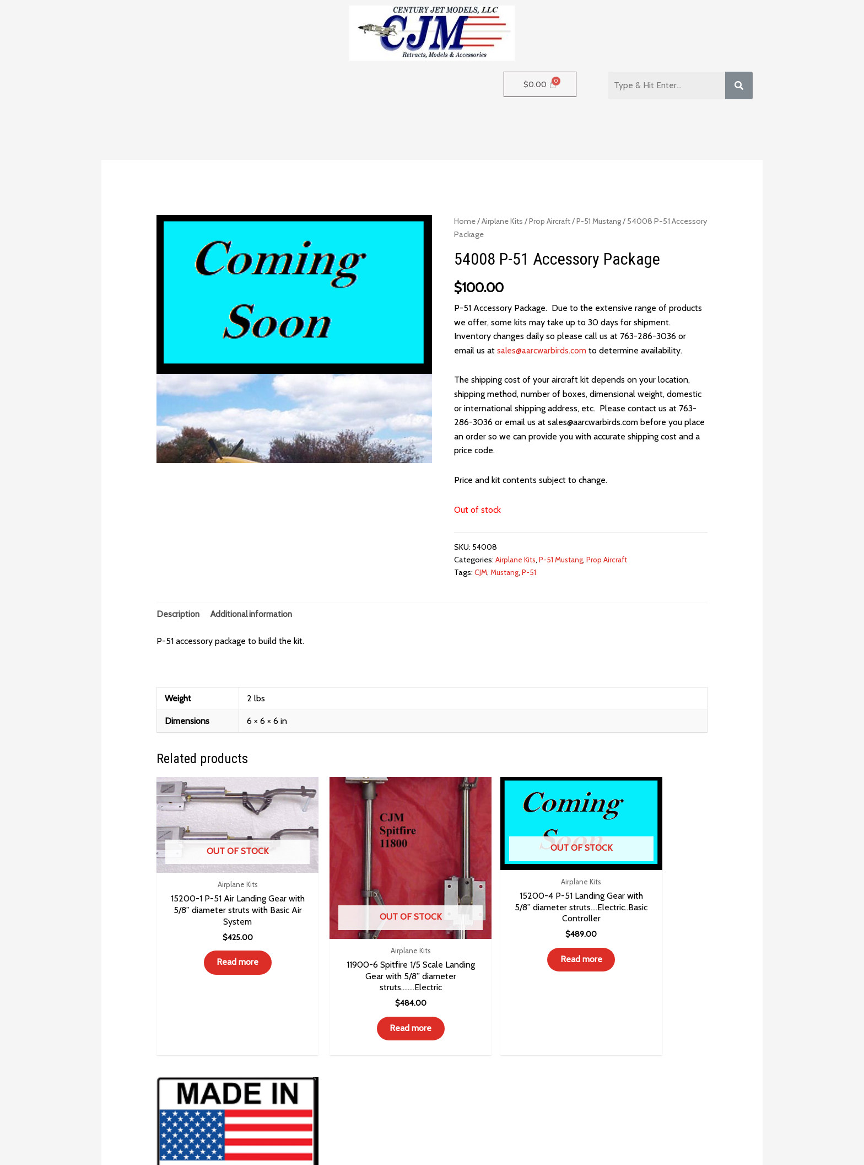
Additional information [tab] (253, 614)
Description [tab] (178, 614)
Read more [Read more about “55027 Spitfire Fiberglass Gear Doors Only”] (643, 987)
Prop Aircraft (551, 221)
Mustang (506, 572)
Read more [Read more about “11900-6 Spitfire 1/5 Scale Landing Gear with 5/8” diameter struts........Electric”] (362, 999)
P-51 (532, 572)
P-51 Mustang (603, 221)
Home (465, 221)
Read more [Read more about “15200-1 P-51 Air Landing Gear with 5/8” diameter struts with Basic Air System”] (221, 946)
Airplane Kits (503, 221)
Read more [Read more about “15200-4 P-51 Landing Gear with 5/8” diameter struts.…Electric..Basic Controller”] (502, 943)
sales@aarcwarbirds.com (542, 350)
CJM (481, 572)
